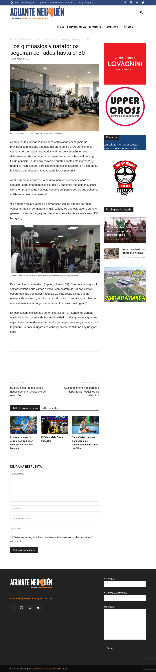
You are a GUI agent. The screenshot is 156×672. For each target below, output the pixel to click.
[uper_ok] (125, 126)
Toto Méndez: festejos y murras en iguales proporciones (122, 231)
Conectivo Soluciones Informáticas (49, 668)
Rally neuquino (86, 2)
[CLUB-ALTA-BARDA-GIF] (125, 301)
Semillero (114, 27)
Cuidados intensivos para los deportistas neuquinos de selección (81, 391)
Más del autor (50, 408)
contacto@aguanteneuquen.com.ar (31, 598)
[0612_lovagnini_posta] (125, 83)
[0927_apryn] (125, 198)
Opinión (130, 27)
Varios (22, 39)
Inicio (60, 27)
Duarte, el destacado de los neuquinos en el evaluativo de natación (28, 391)
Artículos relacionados (25, 408)
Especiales (96, 27)
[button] (141, 12)
